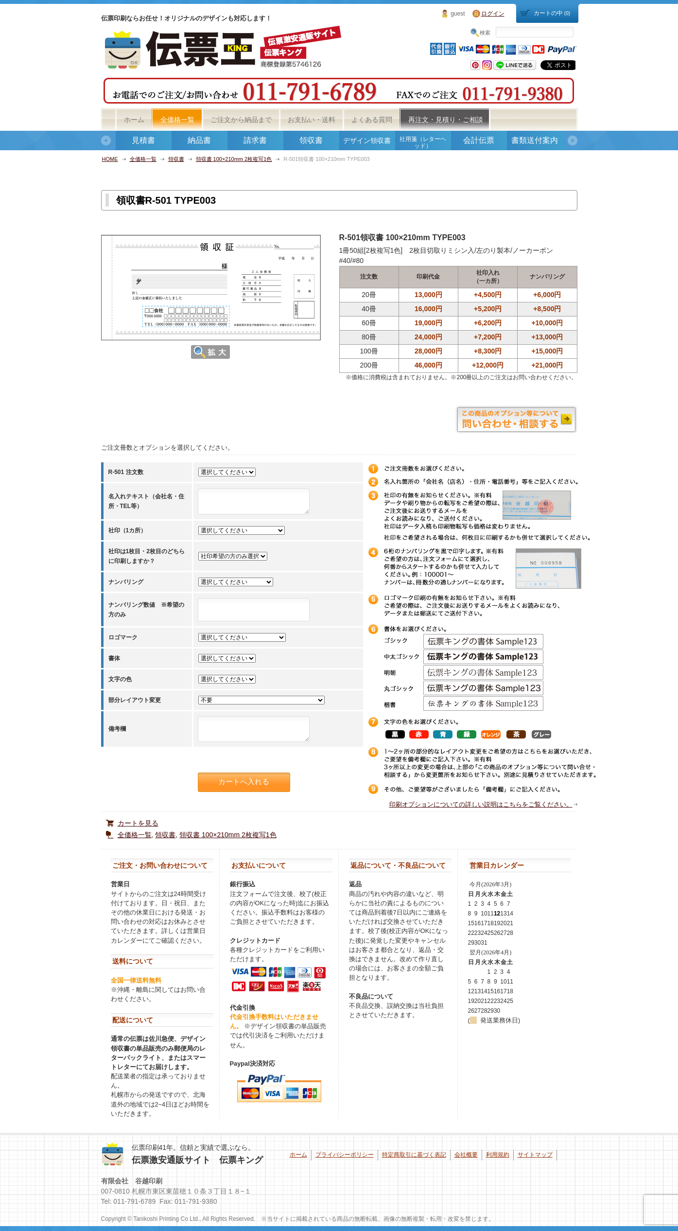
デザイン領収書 (367, 140)
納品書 (199, 140)
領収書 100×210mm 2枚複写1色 (234, 159)
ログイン (492, 13)
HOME (110, 159)
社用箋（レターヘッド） (423, 142)
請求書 (255, 140)
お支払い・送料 (311, 119)
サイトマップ (535, 1154)
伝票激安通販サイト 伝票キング (197, 1160)
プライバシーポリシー (344, 1154)
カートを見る (138, 823)
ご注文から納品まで (241, 119)
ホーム (134, 119)
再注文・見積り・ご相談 (445, 119)
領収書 (311, 140)
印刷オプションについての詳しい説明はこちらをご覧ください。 (481, 804)
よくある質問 (371, 119)
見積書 (143, 140)
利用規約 (497, 1154)
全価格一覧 (177, 119)
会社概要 (466, 1154)
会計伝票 (478, 140)
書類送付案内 (534, 140)
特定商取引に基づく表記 (414, 1154)
